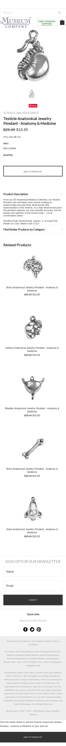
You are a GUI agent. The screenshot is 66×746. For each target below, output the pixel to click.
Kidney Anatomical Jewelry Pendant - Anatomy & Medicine (32, 349)
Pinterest (39, 629)
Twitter (32, 629)
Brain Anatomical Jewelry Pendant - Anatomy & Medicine (32, 289)
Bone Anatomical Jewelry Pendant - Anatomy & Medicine (32, 470)
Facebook (25, 629)
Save (34, 106)
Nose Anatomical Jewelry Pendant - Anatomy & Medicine (32, 531)
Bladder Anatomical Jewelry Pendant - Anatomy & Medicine (32, 410)
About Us (18, 676)
